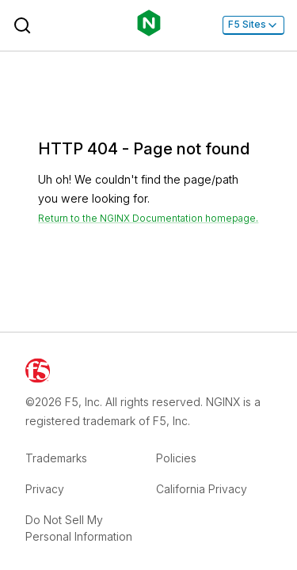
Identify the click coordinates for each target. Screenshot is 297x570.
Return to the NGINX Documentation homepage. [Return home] (148, 218)
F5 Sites (253, 24)
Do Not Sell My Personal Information (78, 528)
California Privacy (201, 489)
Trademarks (56, 458)
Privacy (44, 489)
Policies (176, 458)
